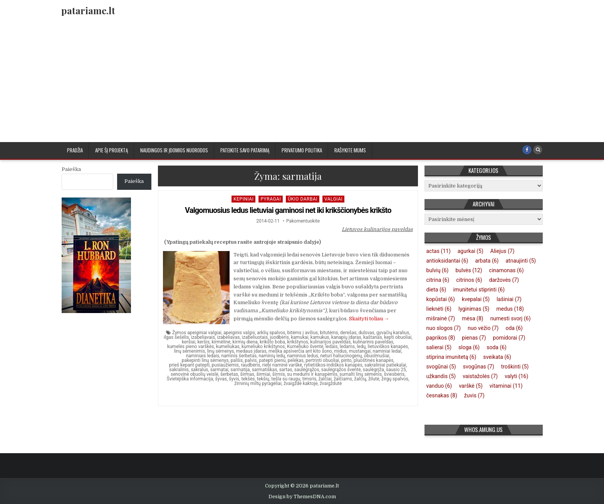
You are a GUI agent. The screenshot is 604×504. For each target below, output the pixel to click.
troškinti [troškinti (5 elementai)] (515, 366)
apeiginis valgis (239, 332)
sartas (285, 369)
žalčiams (343, 379)
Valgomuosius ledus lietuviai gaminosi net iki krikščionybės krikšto (288, 210)
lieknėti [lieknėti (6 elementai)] (438, 309)
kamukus (319, 337)
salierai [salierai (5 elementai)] (439, 347)
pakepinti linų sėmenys (205, 360)
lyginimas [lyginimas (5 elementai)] (473, 309)
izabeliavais (203, 337)
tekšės (248, 379)
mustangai (360, 351)
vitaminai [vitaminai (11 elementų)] (506, 386)
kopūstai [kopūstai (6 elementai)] (440, 299)
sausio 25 (396, 369)
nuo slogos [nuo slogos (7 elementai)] (443, 328)
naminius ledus (302, 355)
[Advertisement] (302, 84)
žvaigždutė (331, 383)
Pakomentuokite (303, 221)
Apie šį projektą (111, 150)
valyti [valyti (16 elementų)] (516, 376)
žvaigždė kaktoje (300, 383)
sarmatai (219, 369)
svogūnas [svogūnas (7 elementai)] (478, 366)
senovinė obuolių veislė (194, 374)
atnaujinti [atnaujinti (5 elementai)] (520, 261)
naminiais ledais (202, 355)
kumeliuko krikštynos (263, 346)
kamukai (299, 337)
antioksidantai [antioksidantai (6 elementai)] (447, 261)
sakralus (199, 369)
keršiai (188, 342)
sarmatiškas (264, 369)
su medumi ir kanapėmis (312, 374)
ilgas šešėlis (176, 337)
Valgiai (333, 199)
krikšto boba (272, 342)
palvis (251, 360)
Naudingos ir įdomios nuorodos (174, 150)
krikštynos (297, 342)
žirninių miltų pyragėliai (258, 383)
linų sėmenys (220, 351)
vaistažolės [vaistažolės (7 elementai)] (480, 376)
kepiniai (243, 199)
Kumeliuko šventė (305, 346)
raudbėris (250, 365)
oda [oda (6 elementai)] (514, 328)
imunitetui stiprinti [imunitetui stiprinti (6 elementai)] (479, 289)
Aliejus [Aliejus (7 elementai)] (502, 251)
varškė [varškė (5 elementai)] (471, 386)
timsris (309, 379)
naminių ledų (271, 355)
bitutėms (329, 332)
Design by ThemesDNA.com (302, 496)
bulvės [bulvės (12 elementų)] (468, 270)
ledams (347, 346)
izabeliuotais (255, 337)
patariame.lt (88, 10)
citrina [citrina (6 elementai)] (438, 280)
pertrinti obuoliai (322, 360)
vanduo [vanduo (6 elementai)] (439, 386)
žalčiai (325, 379)
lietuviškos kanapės (387, 346)
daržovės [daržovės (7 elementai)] (504, 280)
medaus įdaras (251, 351)
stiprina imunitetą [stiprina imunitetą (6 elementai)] (451, 357)
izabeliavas (228, 337)
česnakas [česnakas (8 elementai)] (441, 395)
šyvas (221, 379)
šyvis (234, 379)
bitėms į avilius (302, 332)
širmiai (263, 374)
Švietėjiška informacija (190, 379)
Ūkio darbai (302, 199)
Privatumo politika (302, 150)
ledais (331, 346)
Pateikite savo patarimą (244, 150)
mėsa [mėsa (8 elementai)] (472, 318)
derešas (348, 332)
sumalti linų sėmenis (360, 374)
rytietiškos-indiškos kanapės (333, 365)
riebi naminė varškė (282, 365)
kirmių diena (245, 342)
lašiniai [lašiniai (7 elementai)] (509, 299)
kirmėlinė (220, 342)
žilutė (373, 379)
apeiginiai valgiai (204, 332)
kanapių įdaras (346, 337)
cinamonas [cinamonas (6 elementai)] (506, 270)
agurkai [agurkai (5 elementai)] (470, 251)
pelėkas (296, 360)
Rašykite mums (350, 150)
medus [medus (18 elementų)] (509, 309)
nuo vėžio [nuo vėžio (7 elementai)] (483, 328)
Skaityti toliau (369, 318)
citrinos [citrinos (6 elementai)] (469, 280)
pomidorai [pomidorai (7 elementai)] (509, 338)
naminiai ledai (387, 351)
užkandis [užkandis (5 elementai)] (441, 376)
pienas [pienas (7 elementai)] (474, 338)
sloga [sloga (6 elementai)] (469, 347)
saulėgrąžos (306, 369)
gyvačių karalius (392, 332)
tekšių (263, 379)
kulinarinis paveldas (373, 342)
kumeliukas (228, 346)
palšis (237, 360)
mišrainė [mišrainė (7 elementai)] (440, 318)
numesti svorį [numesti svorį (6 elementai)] (510, 318)
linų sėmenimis (189, 351)
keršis (203, 342)
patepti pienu (272, 360)
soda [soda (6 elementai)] (497, 347)
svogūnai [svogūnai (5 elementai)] (441, 366)
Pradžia (75, 150)
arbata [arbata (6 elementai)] (486, 261)
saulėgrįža (373, 369)
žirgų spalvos (394, 379)
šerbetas (229, 374)
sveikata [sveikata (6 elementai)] (497, 357)
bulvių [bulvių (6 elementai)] (437, 270)
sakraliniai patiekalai (385, 365)
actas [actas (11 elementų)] (438, 251)
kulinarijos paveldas (330, 342)
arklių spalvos (271, 332)
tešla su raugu (285, 379)
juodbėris (279, 337)
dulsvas (366, 332)
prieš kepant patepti (189, 365)
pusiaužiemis (225, 365)
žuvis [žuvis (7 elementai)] (474, 395)
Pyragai (270, 199)
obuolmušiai (376, 355)
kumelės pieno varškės (190, 346)
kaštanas (372, 337)
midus (340, 351)
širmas (247, 374)
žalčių (360, 379)
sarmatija (240, 369)
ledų (361, 346)
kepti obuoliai (397, 337)
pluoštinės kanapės (373, 360)
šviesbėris (394, 374)
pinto (346, 360)
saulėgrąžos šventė (341, 369)
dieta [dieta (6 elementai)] (436, 289)
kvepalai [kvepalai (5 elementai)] (476, 299)
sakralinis (179, 369)
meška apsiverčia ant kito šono (300, 351)
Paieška (71, 169)
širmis (278, 374)
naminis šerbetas (239, 355)
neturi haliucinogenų (341, 355)
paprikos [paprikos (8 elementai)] (440, 338)
